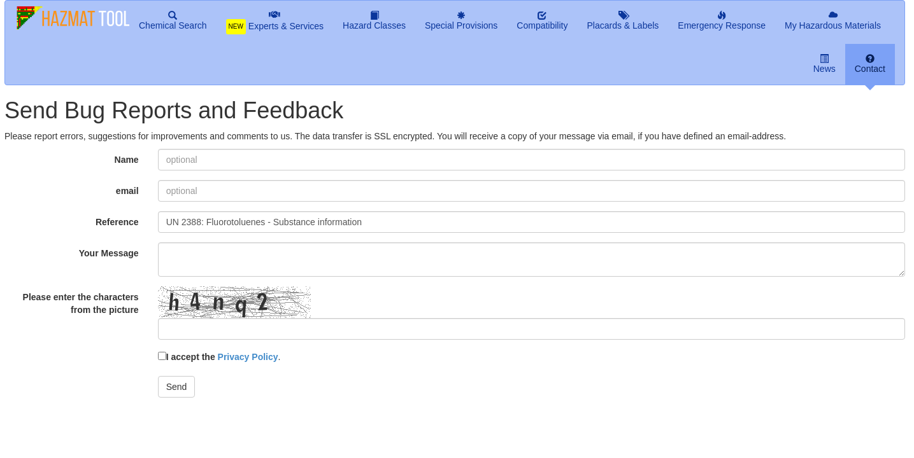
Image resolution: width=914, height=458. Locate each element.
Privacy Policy (248, 357)
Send (176, 387)
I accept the (218, 357)
